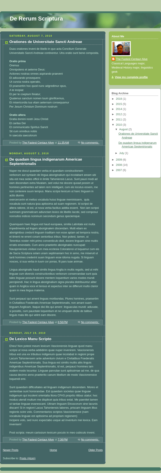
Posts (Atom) (27, 458)
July (122, 153)
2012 (119, 114)
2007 (119, 170)
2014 (119, 109)
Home (53, 450)
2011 (119, 119)
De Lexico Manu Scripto (30, 339)
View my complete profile (131, 77)
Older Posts (95, 450)
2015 (119, 104)
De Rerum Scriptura (36, 18)
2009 (119, 159)
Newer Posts (10, 450)
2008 (119, 164)
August (124, 129)
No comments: (90, 142)
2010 (119, 124)
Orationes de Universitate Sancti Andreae (45, 42)
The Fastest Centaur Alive (132, 59)
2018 (119, 98)
